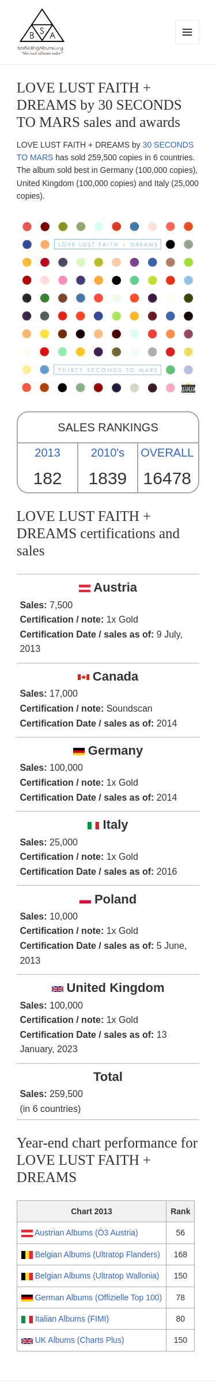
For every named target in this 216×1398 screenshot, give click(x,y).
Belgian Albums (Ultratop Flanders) (97, 1254)
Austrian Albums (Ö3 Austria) (86, 1232)
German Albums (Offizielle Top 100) (98, 1297)
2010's (107, 452)
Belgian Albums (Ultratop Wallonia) (97, 1275)
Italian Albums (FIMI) (72, 1318)
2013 (47, 452)
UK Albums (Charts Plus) (79, 1340)
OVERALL (167, 452)
